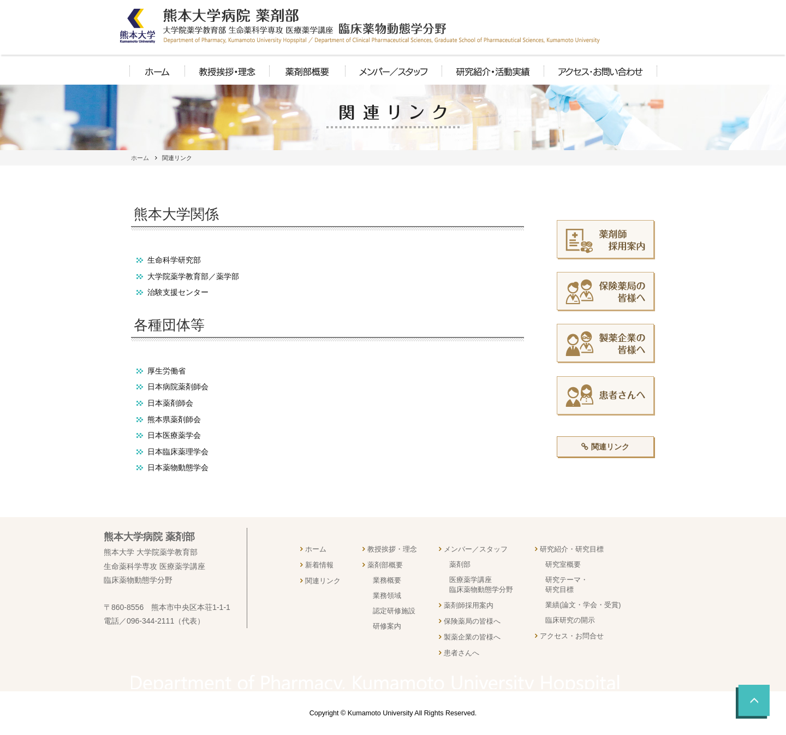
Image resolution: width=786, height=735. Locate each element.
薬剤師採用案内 (468, 605)
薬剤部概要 (385, 565)
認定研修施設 (394, 611)
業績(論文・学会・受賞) (583, 605)
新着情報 (319, 565)
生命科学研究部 (174, 260)
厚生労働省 (166, 370)
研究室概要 (563, 564)
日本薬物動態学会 (178, 467)
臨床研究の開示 (570, 620)
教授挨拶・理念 (392, 549)
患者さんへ (461, 653)
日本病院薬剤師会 (178, 386)
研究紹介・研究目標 (572, 549)
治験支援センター (178, 292)
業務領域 (387, 596)
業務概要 (387, 580)
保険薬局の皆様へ (472, 621)
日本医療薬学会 (174, 435)
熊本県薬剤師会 (174, 419)
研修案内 (387, 626)
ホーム (140, 158)
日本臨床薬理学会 (178, 451)
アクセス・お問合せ (572, 636)
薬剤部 (460, 564)
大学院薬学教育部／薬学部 (193, 276)
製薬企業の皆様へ (472, 637)
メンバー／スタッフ (476, 549)
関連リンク (610, 446)
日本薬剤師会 (170, 403)
